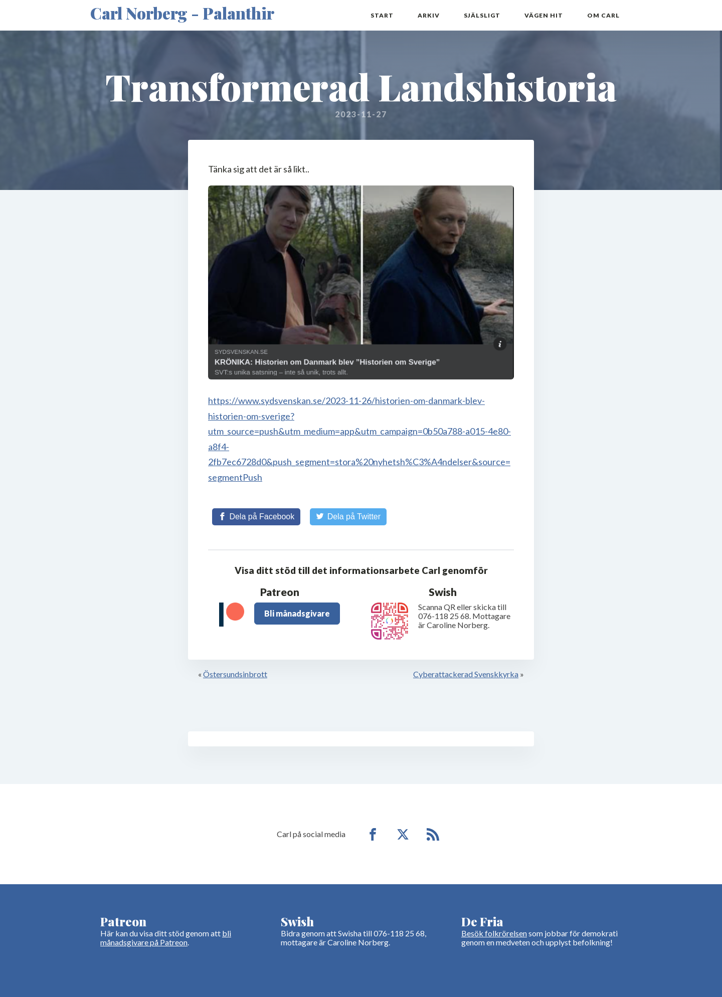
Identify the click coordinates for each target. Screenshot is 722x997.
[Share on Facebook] (256, 516)
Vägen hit (543, 15)
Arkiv (429, 15)
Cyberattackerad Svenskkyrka (465, 674)
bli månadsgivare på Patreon (165, 937)
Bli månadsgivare (297, 613)
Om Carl (603, 15)
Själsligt (482, 15)
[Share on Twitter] (348, 516)
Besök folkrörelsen (494, 933)
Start (382, 15)
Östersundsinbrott (235, 674)
